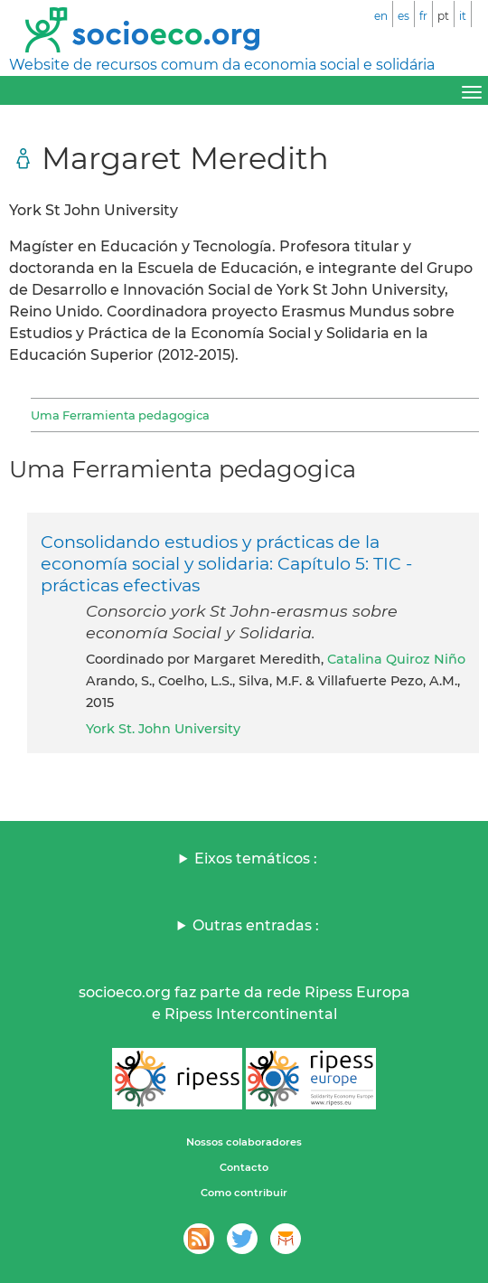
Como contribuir (244, 1192)
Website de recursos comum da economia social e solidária (222, 64)
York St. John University (163, 729)
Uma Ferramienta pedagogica (120, 415)
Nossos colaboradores (244, 1142)
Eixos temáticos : (255, 858)
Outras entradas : (255, 925)
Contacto (244, 1167)
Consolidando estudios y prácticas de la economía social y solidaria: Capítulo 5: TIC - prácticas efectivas (226, 563)
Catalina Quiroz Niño (396, 659)
